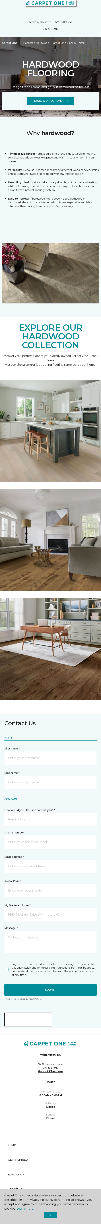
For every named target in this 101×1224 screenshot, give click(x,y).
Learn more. (25, 1208)
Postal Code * (12, 881)
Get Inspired (18, 1159)
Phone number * (15, 832)
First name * (12, 748)
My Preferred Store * (17, 905)
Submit (50, 989)
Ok (50, 1215)
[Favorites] (91, 7)
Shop (12, 1145)
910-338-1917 (51, 28)
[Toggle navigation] (5, 7)
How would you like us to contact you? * (29, 810)
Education (16, 1174)
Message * (10, 928)
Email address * (14, 857)
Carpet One (9, 43)
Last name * (11, 773)
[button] (87, 7)
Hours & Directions (50, 100)
